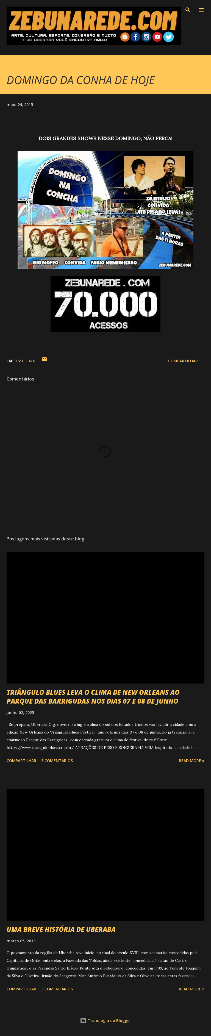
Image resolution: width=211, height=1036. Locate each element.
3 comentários (57, 760)
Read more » (191, 760)
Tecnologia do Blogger (105, 1020)
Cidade (29, 360)
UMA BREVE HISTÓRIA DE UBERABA (61, 929)
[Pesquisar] (188, 10)
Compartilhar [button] (183, 360)
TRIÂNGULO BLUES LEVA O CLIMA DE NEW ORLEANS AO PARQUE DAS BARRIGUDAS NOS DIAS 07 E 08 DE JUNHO (93, 697)
